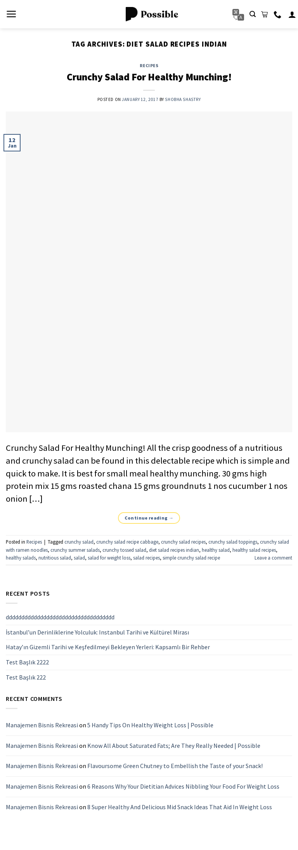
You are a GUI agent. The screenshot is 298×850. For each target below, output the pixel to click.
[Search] (252, 14)
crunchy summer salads (75, 550)
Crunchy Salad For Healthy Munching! (149, 77)
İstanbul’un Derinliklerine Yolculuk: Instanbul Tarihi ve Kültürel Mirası (97, 632)
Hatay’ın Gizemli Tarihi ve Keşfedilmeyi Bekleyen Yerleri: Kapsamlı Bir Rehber (108, 647)
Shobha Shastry (183, 99)
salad (79, 557)
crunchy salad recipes (183, 542)
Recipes (149, 65)
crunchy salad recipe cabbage (127, 542)
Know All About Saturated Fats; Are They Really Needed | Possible (173, 745)
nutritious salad (54, 557)
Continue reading (149, 517)
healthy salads (21, 557)
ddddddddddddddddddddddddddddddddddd (60, 617)
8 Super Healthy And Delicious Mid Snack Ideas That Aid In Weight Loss (179, 807)
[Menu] (11, 13)
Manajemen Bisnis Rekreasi (42, 725)
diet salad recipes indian (174, 550)
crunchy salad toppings (232, 542)
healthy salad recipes (254, 550)
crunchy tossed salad (124, 550)
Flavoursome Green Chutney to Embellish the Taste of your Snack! (175, 766)
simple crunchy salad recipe (191, 557)
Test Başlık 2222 (27, 662)
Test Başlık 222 (26, 677)
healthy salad (216, 550)
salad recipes (146, 557)
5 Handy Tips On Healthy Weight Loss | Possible (150, 725)
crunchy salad (79, 542)
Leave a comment (273, 557)
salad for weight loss (109, 557)
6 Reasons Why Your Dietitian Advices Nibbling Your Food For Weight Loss (183, 786)
